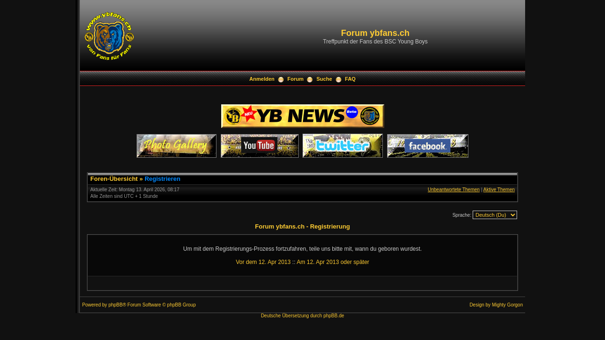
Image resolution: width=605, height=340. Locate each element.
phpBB (115, 304)
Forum (295, 79)
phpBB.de (333, 315)
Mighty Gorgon (507, 304)
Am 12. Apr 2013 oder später (333, 262)
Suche (324, 79)
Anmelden (262, 79)
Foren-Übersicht (114, 178)
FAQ (350, 79)
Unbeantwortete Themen (454, 189)
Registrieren (163, 178)
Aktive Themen (499, 189)
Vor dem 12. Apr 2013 (263, 262)
